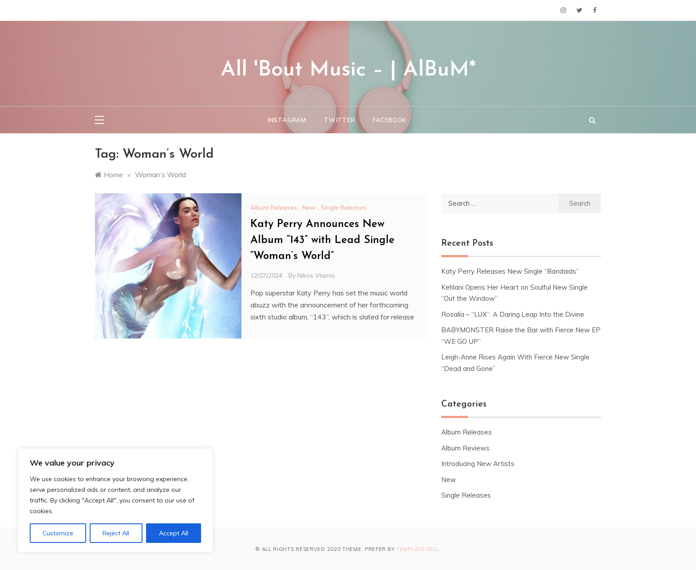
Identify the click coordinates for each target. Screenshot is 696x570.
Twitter (339, 120)
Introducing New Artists (477, 463)
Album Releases (273, 207)
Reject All (116, 533)
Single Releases (344, 207)
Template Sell (417, 549)
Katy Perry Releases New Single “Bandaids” (510, 271)
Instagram (287, 120)
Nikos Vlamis (316, 275)
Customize (58, 533)
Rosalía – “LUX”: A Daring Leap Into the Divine (512, 314)
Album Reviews (465, 448)
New (309, 207)
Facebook (389, 120)
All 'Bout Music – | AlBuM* (348, 70)
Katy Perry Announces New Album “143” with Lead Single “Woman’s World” (322, 240)
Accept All (173, 533)
